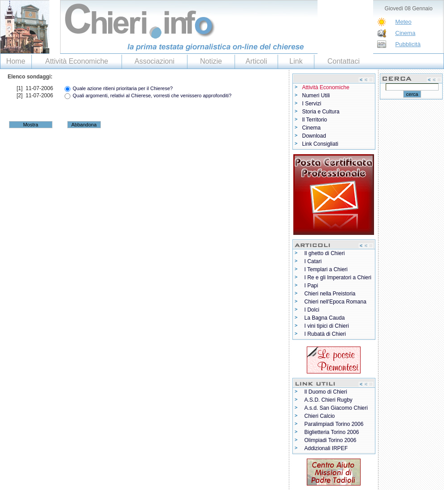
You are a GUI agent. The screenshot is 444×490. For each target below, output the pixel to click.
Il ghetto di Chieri (325, 253)
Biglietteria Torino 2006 (332, 432)
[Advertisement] (105, 140)
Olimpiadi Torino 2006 (331, 440)
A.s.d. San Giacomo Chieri (336, 408)
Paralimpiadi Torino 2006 (334, 424)
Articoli (256, 61)
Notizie (211, 61)
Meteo (403, 21)
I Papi (311, 285)
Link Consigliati (320, 144)
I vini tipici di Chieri (327, 326)
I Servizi (312, 103)
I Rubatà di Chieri (325, 334)
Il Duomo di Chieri (326, 392)
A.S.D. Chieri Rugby (329, 400)
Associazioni (154, 61)
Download (314, 136)
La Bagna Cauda (325, 318)
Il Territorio (314, 120)
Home (16, 61)
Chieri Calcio (320, 416)
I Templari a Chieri (326, 269)
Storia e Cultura (321, 111)
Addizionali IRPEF (326, 448)
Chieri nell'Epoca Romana (335, 302)
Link (295, 61)
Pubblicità (407, 44)
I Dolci (312, 310)
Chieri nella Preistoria (330, 294)
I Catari (313, 261)
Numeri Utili (316, 95)
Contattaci (343, 61)
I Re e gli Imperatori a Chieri (338, 277)
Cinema (405, 33)
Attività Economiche (77, 61)
